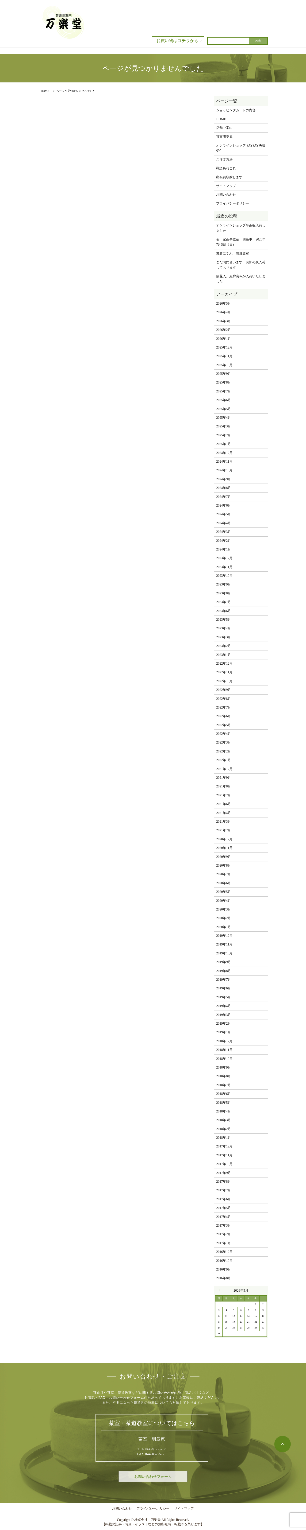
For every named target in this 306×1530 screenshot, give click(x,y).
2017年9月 (223, 1173)
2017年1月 (223, 1243)
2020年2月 (223, 918)
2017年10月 (224, 1164)
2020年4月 (223, 901)
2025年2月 (223, 435)
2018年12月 (224, 1041)
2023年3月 (223, 637)
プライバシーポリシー (232, 203)
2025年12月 (224, 347)
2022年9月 (223, 690)
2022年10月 (224, 681)
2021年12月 (224, 769)
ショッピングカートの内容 (236, 110)
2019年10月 (224, 953)
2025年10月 (224, 365)
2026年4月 (223, 312)
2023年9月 (223, 584)
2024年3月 (223, 532)
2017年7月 (223, 1190)
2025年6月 (223, 400)
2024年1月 (223, 549)
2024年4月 (223, 523)
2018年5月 (223, 1102)
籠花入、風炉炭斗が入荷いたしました (240, 279)
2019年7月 (223, 979)
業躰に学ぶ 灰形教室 (232, 253)
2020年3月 (223, 909)
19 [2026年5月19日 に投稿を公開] (234, 1322)
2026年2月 (223, 330)
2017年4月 (223, 1217)
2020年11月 (224, 848)
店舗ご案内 (224, 128)
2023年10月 (224, 575)
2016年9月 (223, 1269)
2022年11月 (224, 672)
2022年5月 (223, 725)
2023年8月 (223, 593)
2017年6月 (223, 1199)
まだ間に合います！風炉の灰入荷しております (240, 264)
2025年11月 (224, 356)
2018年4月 (223, 1111)
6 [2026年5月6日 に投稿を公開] (240, 1310)
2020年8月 (223, 865)
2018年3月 (223, 1120)
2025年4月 (223, 417)
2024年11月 (224, 461)
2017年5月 (223, 1208)
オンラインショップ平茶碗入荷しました (240, 228)
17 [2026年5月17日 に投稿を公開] (219, 1322)
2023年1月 (223, 655)
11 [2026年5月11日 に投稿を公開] (226, 1316)
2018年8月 (223, 1076)
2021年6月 (223, 804)
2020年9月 (223, 857)
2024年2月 (223, 540)
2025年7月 (223, 391)
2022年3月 (223, 742)
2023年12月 (224, 558)
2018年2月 (223, 1129)
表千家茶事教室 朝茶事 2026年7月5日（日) (240, 242)
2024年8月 (223, 488)
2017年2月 (223, 1234)
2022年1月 (223, 760)
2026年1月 (223, 339)
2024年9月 (223, 479)
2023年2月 (223, 646)
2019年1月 (223, 1032)
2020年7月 (223, 874)
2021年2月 (223, 830)
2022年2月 (223, 751)
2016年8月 (223, 1278)
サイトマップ (226, 186)
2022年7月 (223, 707)
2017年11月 (224, 1155)
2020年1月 (223, 927)
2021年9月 (223, 777)
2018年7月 (223, 1085)
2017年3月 (223, 1225)
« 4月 (221, 1290)
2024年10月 (224, 470)
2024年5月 (223, 514)
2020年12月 (224, 839)
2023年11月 (224, 567)
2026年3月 (223, 321)
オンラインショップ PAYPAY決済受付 (240, 148)
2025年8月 (223, 382)
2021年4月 (223, 813)
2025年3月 (223, 426)
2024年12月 (224, 453)
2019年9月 (223, 962)
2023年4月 (223, 628)
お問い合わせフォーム (153, 1477)
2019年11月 (224, 944)
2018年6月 (223, 1094)
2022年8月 (223, 699)
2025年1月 (223, 444)
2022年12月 (224, 663)
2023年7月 (223, 602)
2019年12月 (224, 935)
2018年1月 (223, 1137)
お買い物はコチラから (177, 40)
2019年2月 (223, 1023)
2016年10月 (224, 1261)
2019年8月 (223, 971)
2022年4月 (223, 734)
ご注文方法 (224, 159)
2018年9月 (223, 1067)
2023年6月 (223, 611)
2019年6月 (223, 988)
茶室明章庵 (224, 137)
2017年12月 (224, 1146)
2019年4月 (223, 1006)
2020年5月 (223, 892)
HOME (45, 91)
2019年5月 (223, 997)
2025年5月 (223, 409)
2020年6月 (223, 883)
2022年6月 (223, 716)
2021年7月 (223, 795)
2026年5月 (223, 303)
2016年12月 (224, 1252)
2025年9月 (223, 374)
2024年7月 (223, 497)
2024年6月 (223, 505)
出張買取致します (229, 177)
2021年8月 (223, 786)
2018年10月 (224, 1059)
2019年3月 (223, 1015)
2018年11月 (224, 1050)
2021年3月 (223, 821)
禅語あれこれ (226, 168)
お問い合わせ (226, 194)
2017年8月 (223, 1181)
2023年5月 (223, 619)
